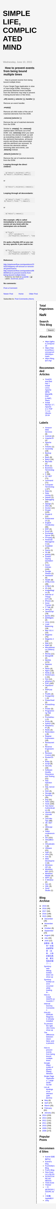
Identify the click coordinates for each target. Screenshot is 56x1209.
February (48, 1111)
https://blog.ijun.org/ (50, 363)
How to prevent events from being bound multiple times (19, 71)
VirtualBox (49, 843)
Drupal (47, 513)
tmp (46, 803)
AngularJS (49, 442)
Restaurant (49, 746)
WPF (47, 881)
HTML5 (48, 589)
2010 (44, 1129)
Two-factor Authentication (50, 811)
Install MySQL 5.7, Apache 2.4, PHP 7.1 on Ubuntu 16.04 (50, 412)
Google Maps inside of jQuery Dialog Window (48, 1071)
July (46, 941)
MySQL (48, 663)
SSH (47, 794)
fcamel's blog (48, 1166)
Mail (47, 646)
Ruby (47, 765)
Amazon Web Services (48, 433)
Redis (47, 733)
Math (47, 649)
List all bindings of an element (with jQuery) (48, 1096)
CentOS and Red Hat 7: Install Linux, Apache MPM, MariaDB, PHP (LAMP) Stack (49, 393)
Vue (46, 860)
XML (47, 890)
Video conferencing (50, 837)
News (47, 672)
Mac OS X (49, 634)
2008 (44, 1134)
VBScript (48, 830)
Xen (46, 887)
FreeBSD (49, 549)
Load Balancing (49, 628)
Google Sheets (48, 576)
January (47, 1116)
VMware (48, 851)
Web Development (49, 864)
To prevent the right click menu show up (49, 1030)
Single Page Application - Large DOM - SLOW (49, 1084)
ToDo (47, 805)
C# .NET (48, 480)
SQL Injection (48, 785)
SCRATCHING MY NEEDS (49, 1182)
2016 (44, 917)
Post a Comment (10, 291)
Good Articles (48, 569)
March (47, 1109)
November (48, 927)
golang (48, 558)
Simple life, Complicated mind (20, 30)
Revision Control (48, 757)
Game (47, 554)
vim (46, 841)
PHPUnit (48, 693)
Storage (48, 797)
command (49, 484)
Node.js (48, 676)
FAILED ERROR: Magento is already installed (49, 1020)
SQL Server (50, 790)
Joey (47, 1204)
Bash (47, 461)
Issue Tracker (48, 607)
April (46, 1106)
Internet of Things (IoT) (49, 600)
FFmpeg (48, 541)
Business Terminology (49, 473)
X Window (49, 883)
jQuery (21, 282)
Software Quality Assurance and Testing (49, 776)
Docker (48, 511)
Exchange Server (49, 538)
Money (48, 657)
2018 (44, 912)
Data (47, 494)
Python (48, 727)
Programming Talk (49, 715)
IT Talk (47, 611)
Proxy (47, 725)
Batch (47, 463)
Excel (47, 534)
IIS (46, 592)
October (47, 931)
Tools (47, 807)
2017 (44, 914)
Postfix (48, 697)
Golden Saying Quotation (49, 562)
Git (46, 556)
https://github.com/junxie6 (50, 347)
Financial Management (49, 545)
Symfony (48, 799)
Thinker (48, 1188)
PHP (47, 687)
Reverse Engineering (49, 752)
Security (48, 769)
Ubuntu (48, 816)
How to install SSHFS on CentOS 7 (49, 1001)
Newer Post (8, 297)
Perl (46, 682)
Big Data (48, 465)
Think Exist (49, 1186)
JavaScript (14, 282)
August (47, 939)
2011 (44, 1126)
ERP (47, 532)
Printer (47, 712)
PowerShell (49, 704)
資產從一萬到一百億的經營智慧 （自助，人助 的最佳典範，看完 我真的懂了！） (48, 957)
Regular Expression (49, 740)
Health (47, 583)
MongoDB (49, 659)
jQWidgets (49, 621)
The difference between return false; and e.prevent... (49, 1042)
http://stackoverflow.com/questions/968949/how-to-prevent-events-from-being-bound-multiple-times (19, 276)
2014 (44, 1119)
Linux (47, 625)
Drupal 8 (48, 518)
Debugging (49, 503)
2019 (44, 909)
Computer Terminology (49, 490)
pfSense (48, 685)
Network (48, 668)
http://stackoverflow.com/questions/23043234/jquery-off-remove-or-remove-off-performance (19, 270)
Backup (48, 456)
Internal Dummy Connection (49, 1010)
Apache (48, 446)
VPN (47, 858)
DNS (47, 509)
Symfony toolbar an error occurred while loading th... (49, 989)
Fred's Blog (49, 1173)
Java (47, 613)
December (48, 922)
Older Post (33, 297)
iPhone (48, 604)
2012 (44, 1124)
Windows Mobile (49, 878)
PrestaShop (50, 708)
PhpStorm (49, 689)
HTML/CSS (49, 585)
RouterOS (49, 761)
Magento (48, 638)
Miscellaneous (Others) (50, 652)
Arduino (48, 450)
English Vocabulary (49, 527)
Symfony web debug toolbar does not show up (48, 975)
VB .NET (48, 826)
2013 (44, 1121)
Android (48, 439)
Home (21, 297)
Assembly (49, 452)
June (46, 944)
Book (47, 469)
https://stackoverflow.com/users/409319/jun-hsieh (49, 355)
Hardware (49, 579)
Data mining (47, 497)
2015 (44, 920)
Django (48, 507)
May (46, 1104)
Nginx (47, 674)
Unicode (48, 818)
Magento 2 (49, 642)
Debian (48, 501)
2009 (44, 1132)
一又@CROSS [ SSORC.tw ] (50, 1193)
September (48, 934)
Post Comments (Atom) (24, 302)
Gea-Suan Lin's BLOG (49, 1176)
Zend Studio (47, 893)
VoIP (47, 856)
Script (47, 767)
